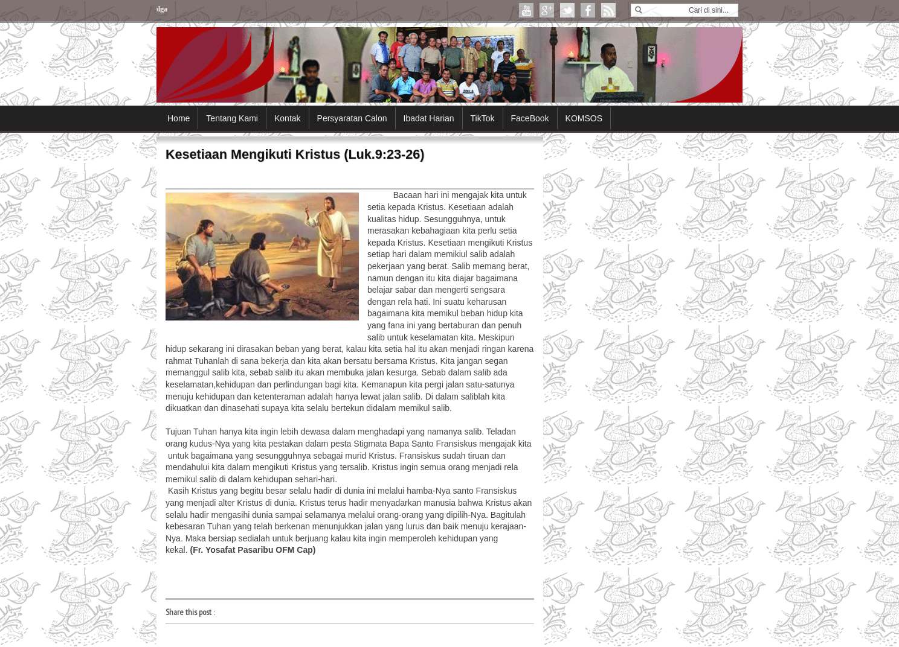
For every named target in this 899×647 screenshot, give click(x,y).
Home (178, 118)
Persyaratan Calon (352, 118)
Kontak (287, 118)
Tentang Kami (232, 118)
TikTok (483, 118)
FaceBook (530, 118)
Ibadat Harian (429, 118)
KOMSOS (584, 118)
